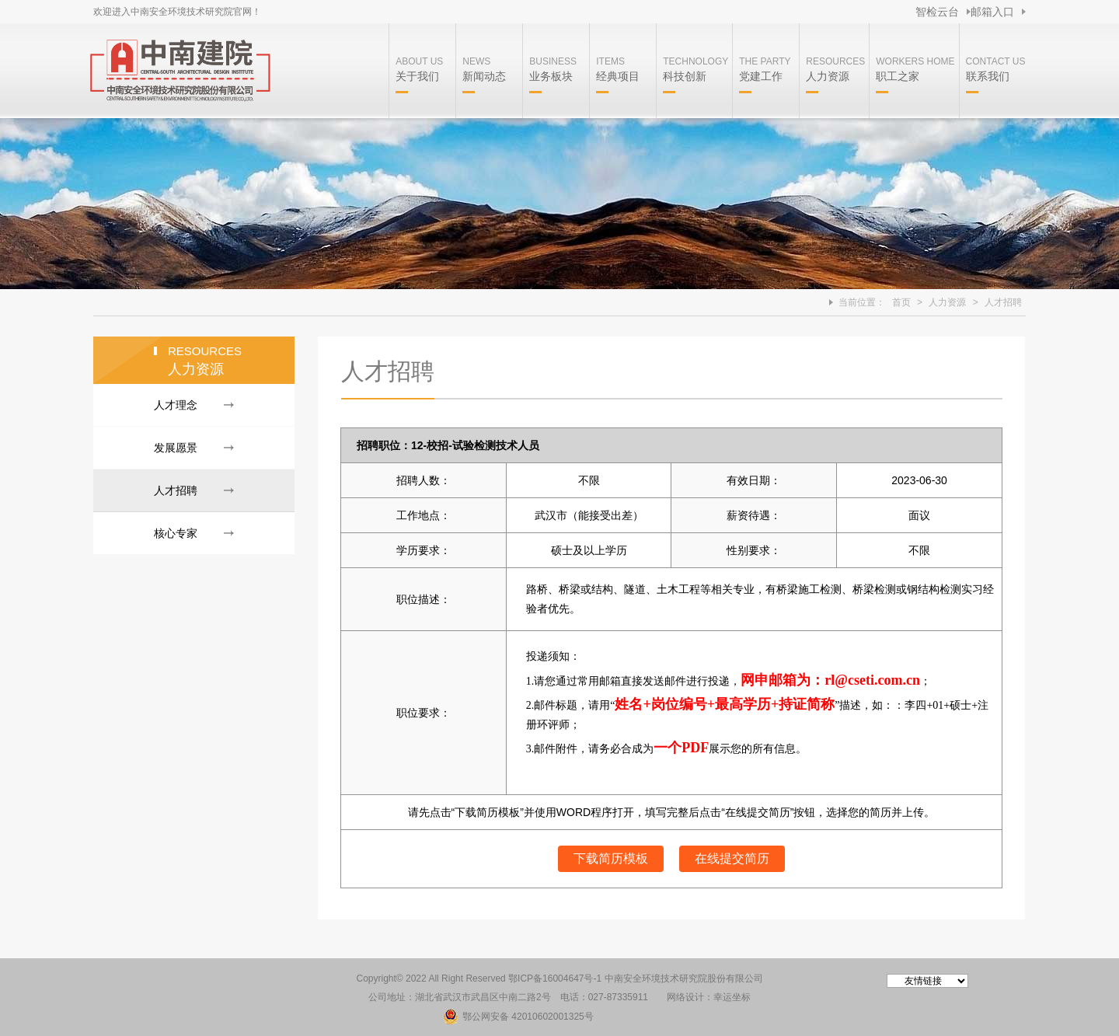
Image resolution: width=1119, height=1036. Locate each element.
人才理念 (175, 405)
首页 (901, 302)
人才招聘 (1003, 302)
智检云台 (937, 11)
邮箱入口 (992, 11)
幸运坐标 (732, 997)
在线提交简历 (732, 858)
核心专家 (175, 533)
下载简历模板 (610, 858)
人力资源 (947, 302)
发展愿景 (175, 447)
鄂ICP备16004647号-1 (554, 978)
